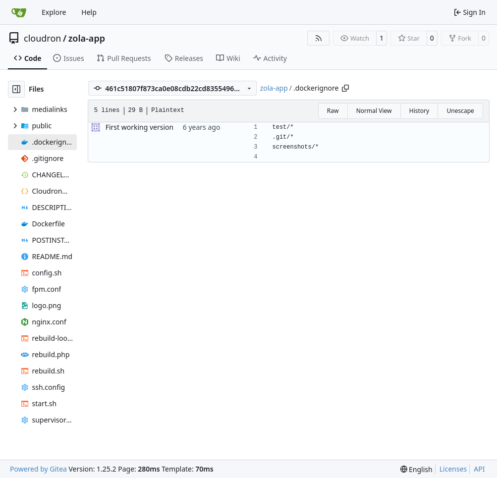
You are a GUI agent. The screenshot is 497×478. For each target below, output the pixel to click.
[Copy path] (345, 88)
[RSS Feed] (318, 38)
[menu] (416, 469)
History (419, 110)
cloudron (42, 38)
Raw (333, 110)
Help (89, 12)
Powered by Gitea (38, 469)
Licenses (453, 469)
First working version (140, 127)
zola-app (86, 38)
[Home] (19, 12)
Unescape (460, 110)
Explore (54, 12)
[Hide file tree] (16, 89)
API (479, 469)
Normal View (374, 110)
